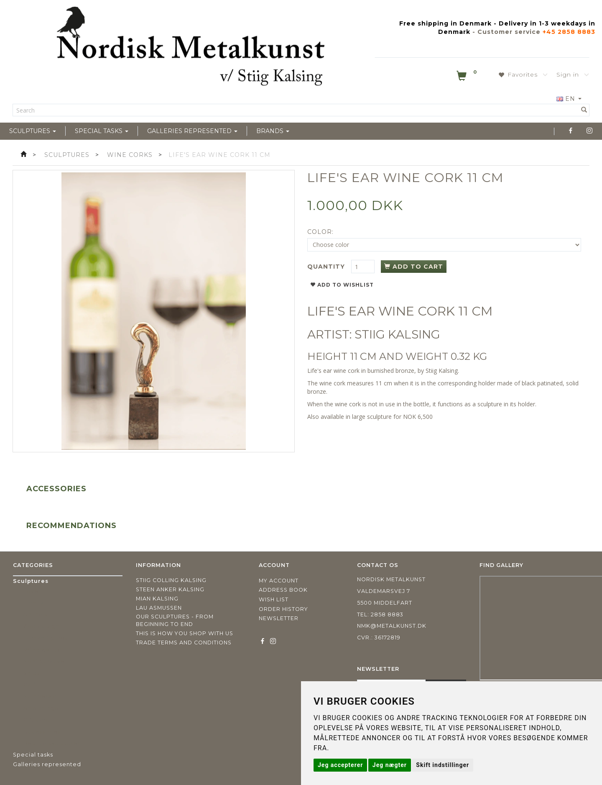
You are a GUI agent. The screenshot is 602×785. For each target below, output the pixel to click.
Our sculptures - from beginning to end (175, 620)
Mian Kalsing (157, 598)
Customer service (509, 32)
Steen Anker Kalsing (170, 589)
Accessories (56, 488)
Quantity (327, 266)
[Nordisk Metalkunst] (190, 48)
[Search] (584, 110)
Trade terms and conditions (184, 642)
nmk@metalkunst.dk (391, 626)
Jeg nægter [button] (389, 765)
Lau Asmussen (159, 608)
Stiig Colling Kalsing (171, 580)
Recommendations (71, 525)
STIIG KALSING (397, 334)
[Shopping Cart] (467, 77)
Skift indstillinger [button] (442, 765)
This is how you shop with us (184, 633)
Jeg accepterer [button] (340, 765)
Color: (320, 232)
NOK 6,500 (418, 417)
